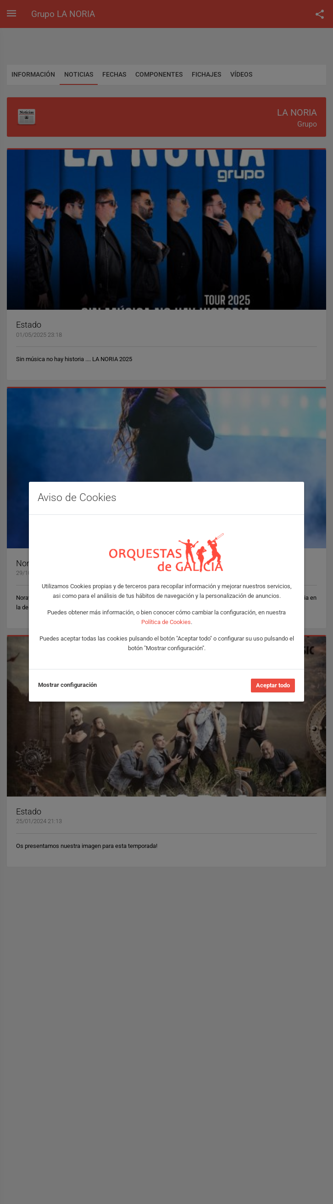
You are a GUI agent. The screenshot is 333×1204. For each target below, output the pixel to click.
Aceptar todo (273, 685)
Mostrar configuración (67, 684)
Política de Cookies (166, 622)
